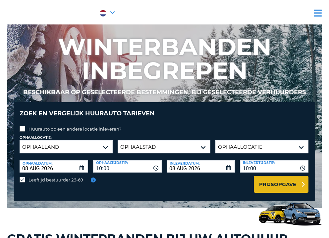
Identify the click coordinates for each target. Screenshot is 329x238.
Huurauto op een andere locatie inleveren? (74, 124)
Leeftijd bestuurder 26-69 (55, 175)
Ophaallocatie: (36, 133)
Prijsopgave (277, 179)
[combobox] (127, 161)
